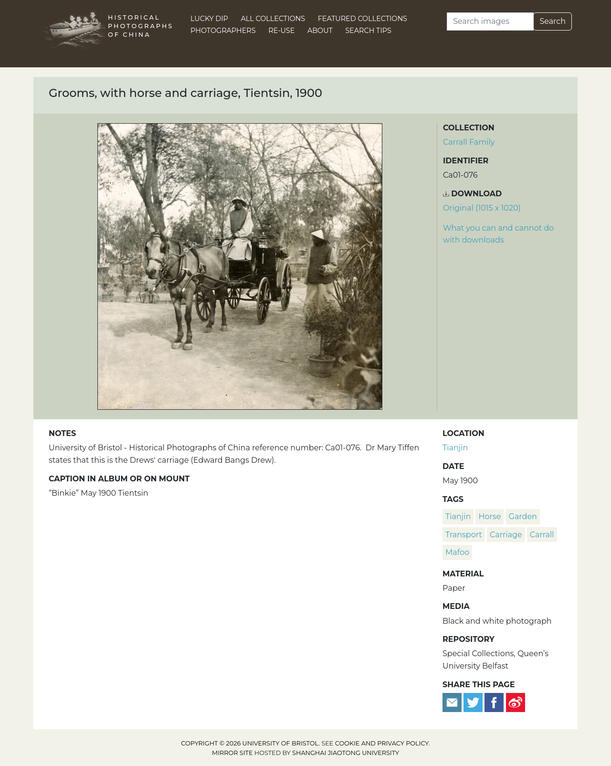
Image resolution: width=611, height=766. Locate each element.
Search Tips (368, 30)
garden (523, 516)
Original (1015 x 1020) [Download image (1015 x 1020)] (482, 208)
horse (489, 516)
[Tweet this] (474, 701)
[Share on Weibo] (515, 701)
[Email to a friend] (453, 701)
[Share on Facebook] (494, 701)
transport (463, 534)
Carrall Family (469, 142)
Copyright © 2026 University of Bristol (249, 743)
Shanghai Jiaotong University (345, 752)
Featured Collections (362, 18)
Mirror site (232, 752)
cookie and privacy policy (382, 743)
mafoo (457, 552)
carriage (506, 534)
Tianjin (455, 447)
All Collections (273, 18)
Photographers (223, 30)
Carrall (542, 534)
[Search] (490, 21)
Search (552, 21)
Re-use (281, 30)
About (320, 30)
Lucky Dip (209, 18)
